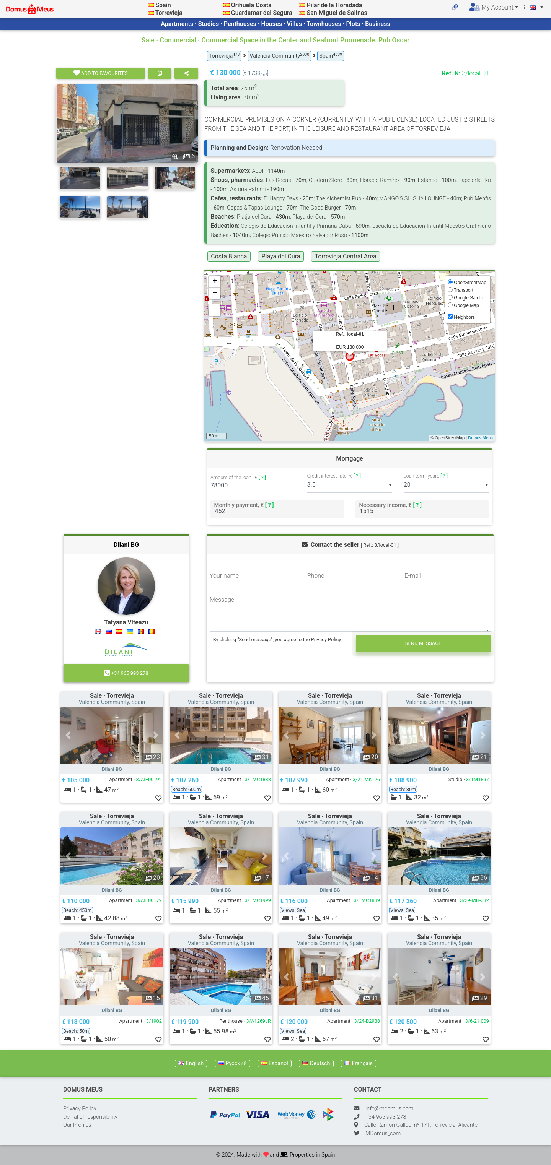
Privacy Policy (79, 1108)
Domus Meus (480, 437)
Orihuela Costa (251, 5)
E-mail (412, 575)
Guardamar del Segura (261, 12)
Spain (163, 5)
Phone (315, 575)
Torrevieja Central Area (345, 256)
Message (222, 599)
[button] (68, 735)
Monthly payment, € (244, 505)
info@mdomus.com (389, 1108)
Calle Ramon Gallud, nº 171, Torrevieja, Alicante (421, 1125)
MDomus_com (383, 1133)
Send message (423, 643)
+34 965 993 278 (126, 673)
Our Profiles (77, 1125)
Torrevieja (169, 12)
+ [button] (214, 282)
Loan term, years (426, 476)
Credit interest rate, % (334, 476)
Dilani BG (126, 544)
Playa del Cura (280, 256)
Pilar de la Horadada (334, 5)
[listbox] (349, 485)
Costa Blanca (229, 256)
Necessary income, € (390, 505)
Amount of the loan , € (238, 477)
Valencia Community (279, 55)
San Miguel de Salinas (336, 12)
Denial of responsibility (90, 1117)
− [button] (214, 293)
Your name (224, 575)
